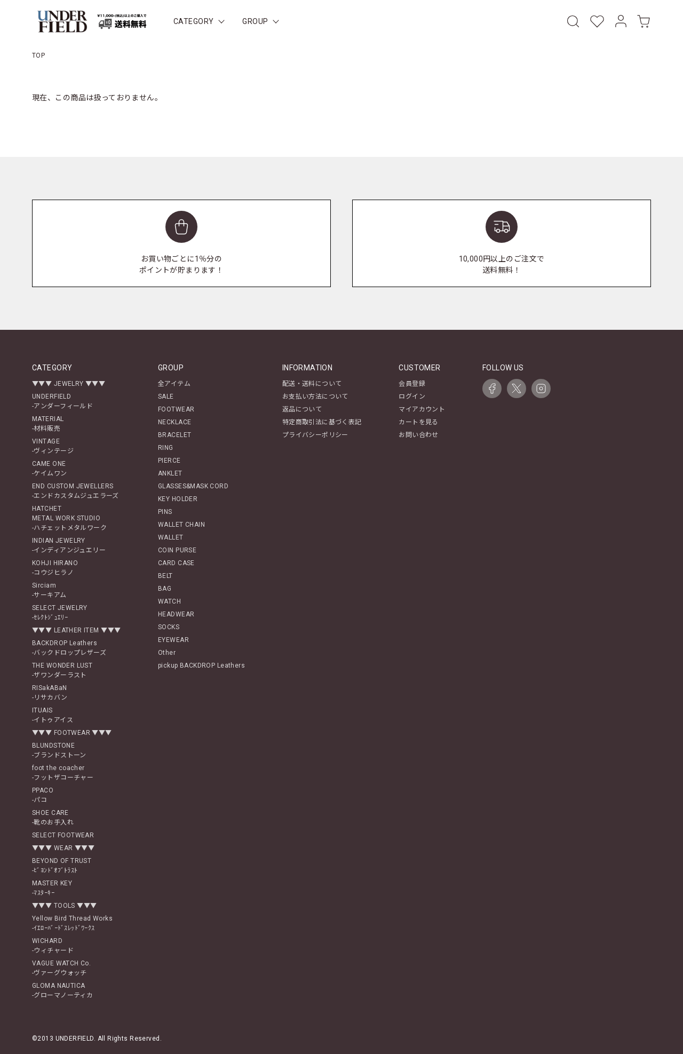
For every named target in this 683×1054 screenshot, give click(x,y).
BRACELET (174, 435)
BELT (165, 576)
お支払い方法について (315, 396)
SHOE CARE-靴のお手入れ (53, 817)
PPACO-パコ (42, 795)
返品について (302, 409)
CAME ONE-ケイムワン (49, 468)
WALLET (171, 537)
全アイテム (174, 383)
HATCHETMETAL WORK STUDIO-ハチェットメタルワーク (69, 518)
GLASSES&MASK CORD (193, 486)
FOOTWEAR (176, 409)
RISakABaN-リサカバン (50, 692)
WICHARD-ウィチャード (53, 945)
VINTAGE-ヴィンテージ (53, 446)
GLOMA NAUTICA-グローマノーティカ (62, 990)
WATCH (169, 601)
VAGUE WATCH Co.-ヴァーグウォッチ (61, 968)
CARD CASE (176, 563)
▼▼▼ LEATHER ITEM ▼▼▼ (76, 630)
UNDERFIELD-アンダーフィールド (62, 401)
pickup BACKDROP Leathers (201, 665)
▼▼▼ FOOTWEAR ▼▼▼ (72, 732)
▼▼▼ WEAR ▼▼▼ (63, 848)
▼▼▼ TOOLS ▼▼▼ (64, 905)
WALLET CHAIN (181, 524)
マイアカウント (422, 409)
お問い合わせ (419, 435)
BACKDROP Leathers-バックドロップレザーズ (69, 647)
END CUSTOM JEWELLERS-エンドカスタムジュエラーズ (75, 491)
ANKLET (170, 473)
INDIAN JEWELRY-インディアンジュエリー (69, 545)
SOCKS (168, 627)
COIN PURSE (177, 550)
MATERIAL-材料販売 (47, 423)
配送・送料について (312, 383)
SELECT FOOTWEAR (63, 835)
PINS (165, 512)
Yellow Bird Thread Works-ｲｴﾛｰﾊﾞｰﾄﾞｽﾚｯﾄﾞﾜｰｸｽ (72, 923)
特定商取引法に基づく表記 (322, 422)
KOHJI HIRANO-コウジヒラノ (55, 567)
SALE (166, 396)
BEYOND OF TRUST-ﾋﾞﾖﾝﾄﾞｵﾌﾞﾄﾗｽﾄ (61, 865)
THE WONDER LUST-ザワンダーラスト (62, 670)
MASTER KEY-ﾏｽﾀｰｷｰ (52, 888)
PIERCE (169, 460)
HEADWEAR (176, 614)
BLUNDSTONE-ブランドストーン (59, 750)
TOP (38, 55)
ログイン (412, 396)
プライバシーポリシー (315, 435)
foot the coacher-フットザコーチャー (62, 772)
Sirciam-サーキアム (49, 590)
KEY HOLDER (177, 499)
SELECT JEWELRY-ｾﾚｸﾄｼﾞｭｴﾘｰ (60, 612)
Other (167, 652)
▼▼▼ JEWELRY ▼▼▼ (68, 383)
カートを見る (419, 422)
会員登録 (412, 383)
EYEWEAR (173, 640)
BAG (164, 588)
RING (165, 447)
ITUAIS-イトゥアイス (52, 715)
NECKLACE (174, 422)
